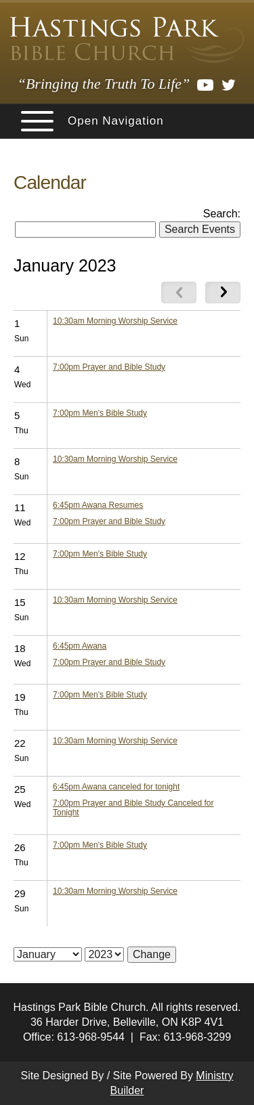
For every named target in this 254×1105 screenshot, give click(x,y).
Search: (221, 213)
